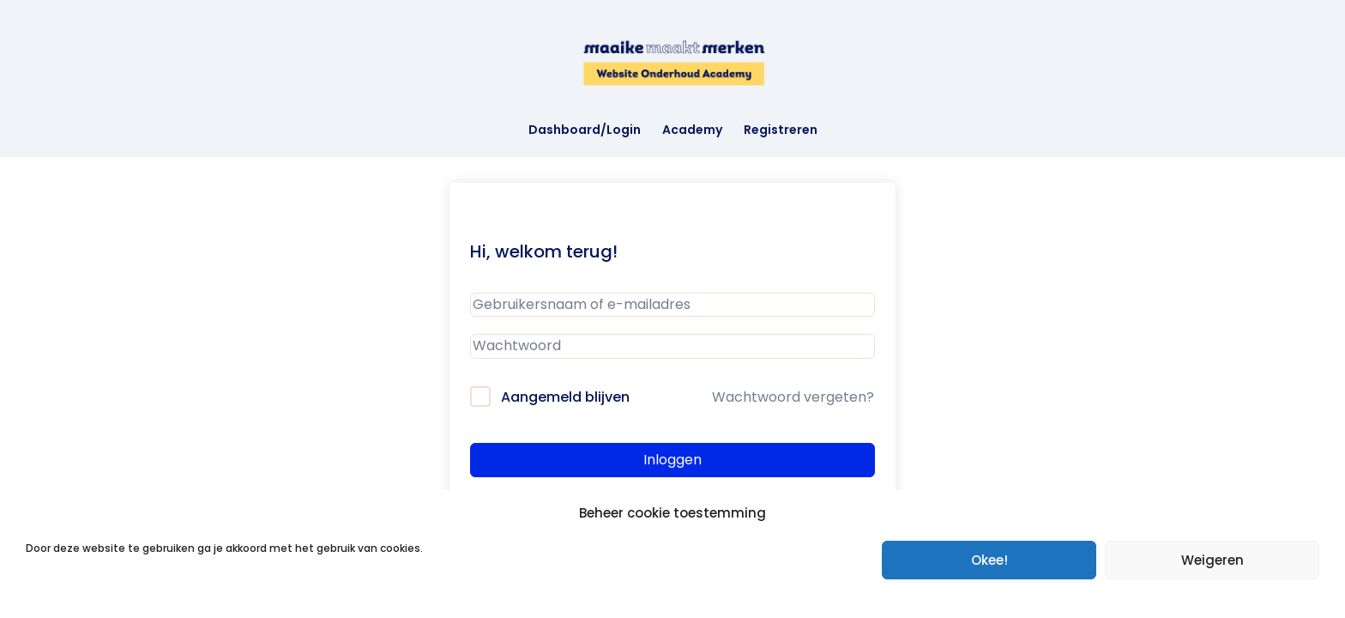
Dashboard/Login (584, 131)
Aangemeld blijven (565, 397)
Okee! (989, 560)
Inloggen (672, 460)
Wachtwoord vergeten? (793, 397)
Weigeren (1212, 560)
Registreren (780, 131)
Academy (692, 131)
